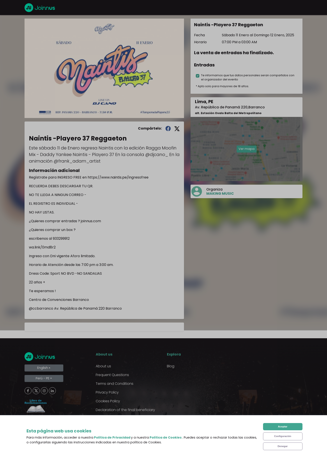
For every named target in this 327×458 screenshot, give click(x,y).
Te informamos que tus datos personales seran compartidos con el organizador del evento (247, 77)
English (42, 368)
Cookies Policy (108, 401)
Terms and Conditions (114, 383)
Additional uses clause (115, 418)
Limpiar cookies (42, 421)
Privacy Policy (107, 392)
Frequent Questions (112, 374)
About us (103, 366)
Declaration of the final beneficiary (125, 409)
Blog (170, 366)
